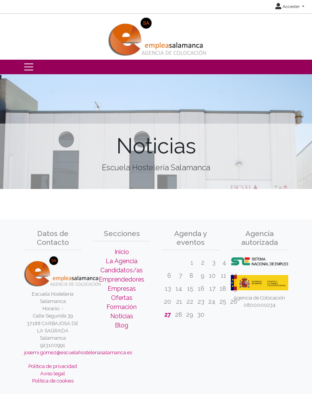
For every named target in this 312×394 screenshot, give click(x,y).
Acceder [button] (288, 6)
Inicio (121, 252)
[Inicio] (156, 34)
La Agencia (121, 261)
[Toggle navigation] (28, 67)
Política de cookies (53, 381)
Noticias (121, 316)
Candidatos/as (121, 270)
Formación (121, 307)
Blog (121, 325)
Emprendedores (121, 279)
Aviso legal (52, 373)
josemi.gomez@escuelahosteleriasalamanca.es (78, 352)
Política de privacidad (52, 366)
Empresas (122, 288)
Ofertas (121, 297)
